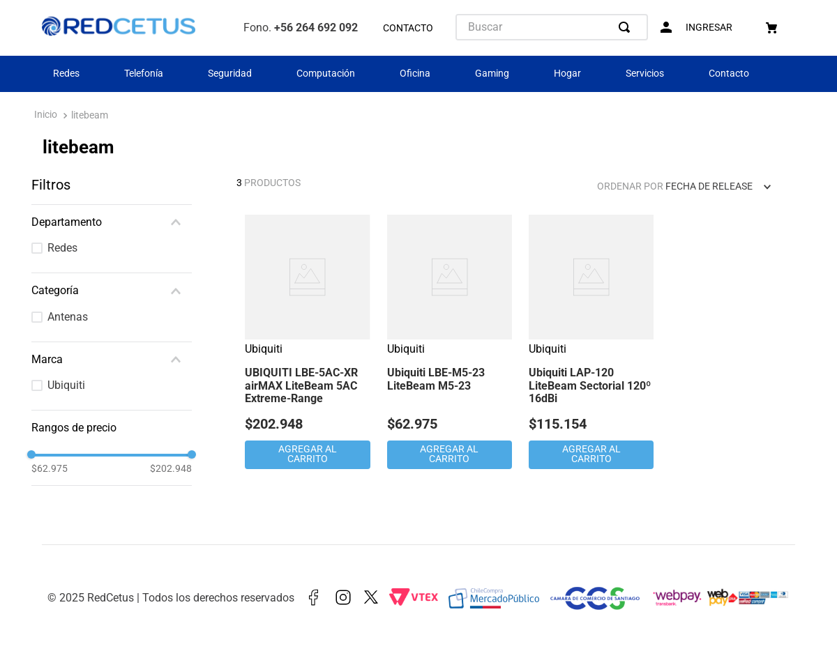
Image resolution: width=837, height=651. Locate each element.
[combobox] (551, 27)
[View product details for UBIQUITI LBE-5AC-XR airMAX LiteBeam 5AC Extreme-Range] (307, 343)
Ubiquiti (66, 385)
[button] (111, 222)
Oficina (415, 73)
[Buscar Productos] (627, 27)
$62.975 (49, 468)
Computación (325, 73)
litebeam (89, 115)
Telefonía (143, 73)
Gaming (492, 73)
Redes (66, 73)
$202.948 (171, 468)
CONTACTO (408, 28)
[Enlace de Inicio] (45, 116)
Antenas (67, 316)
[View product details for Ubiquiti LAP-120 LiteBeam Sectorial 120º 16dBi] (591, 343)
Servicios (645, 73)
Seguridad (230, 73)
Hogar (567, 73)
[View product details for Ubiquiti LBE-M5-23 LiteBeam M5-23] (449, 343)
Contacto (729, 73)
